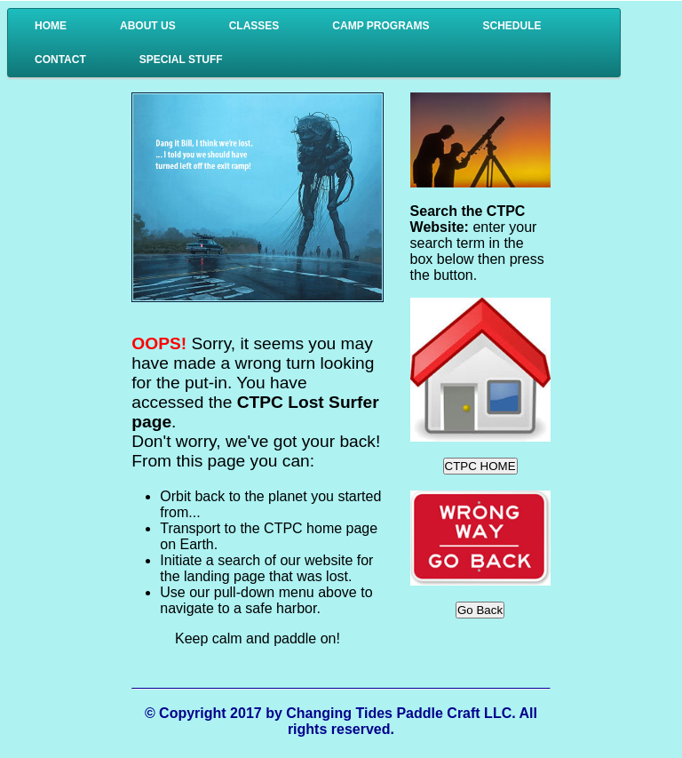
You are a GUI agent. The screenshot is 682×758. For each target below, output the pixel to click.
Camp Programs (380, 26)
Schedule (511, 26)
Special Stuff (181, 59)
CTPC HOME (480, 466)
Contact (60, 59)
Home (51, 26)
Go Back (480, 610)
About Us (148, 26)
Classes (254, 26)
